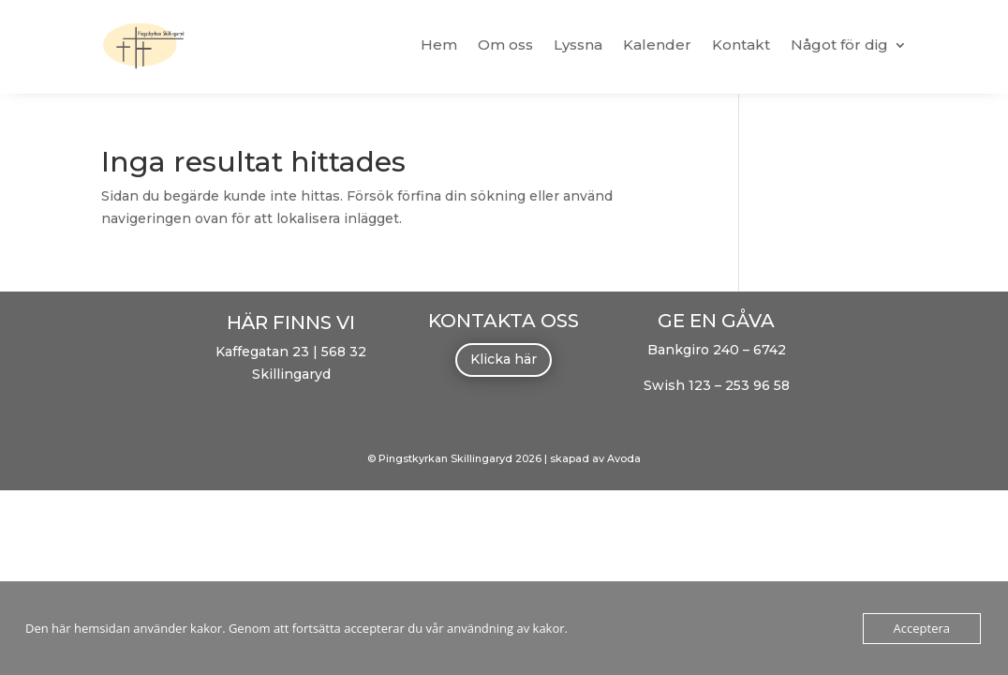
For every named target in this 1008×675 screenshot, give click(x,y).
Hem (439, 44)
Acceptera (922, 628)
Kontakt (741, 44)
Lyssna (578, 44)
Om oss (505, 44)
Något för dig (839, 44)
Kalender (657, 44)
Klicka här (503, 359)
